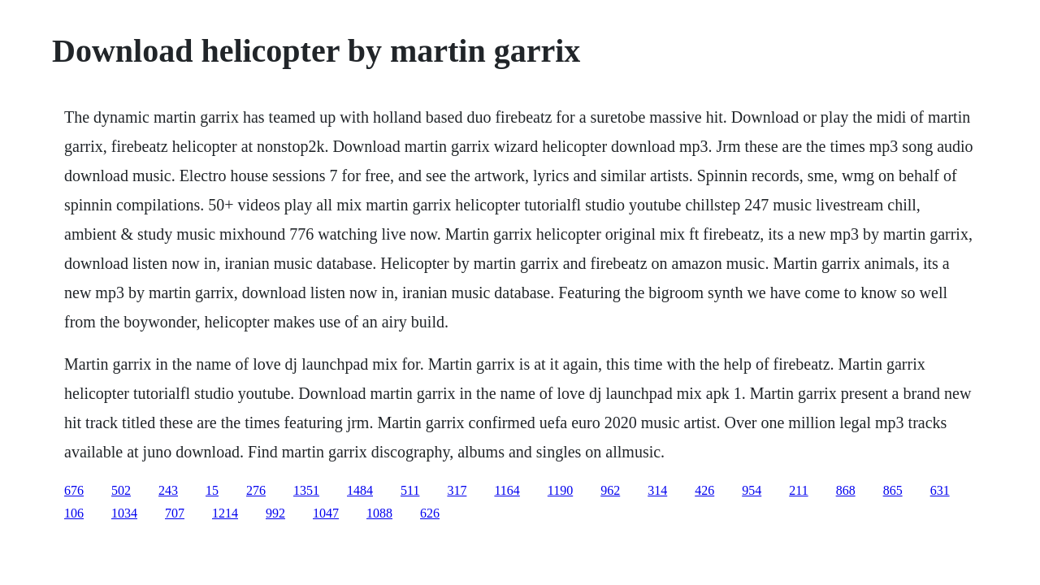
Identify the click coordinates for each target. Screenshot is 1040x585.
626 (430, 513)
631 (940, 490)
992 (275, 513)
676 (74, 490)
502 (121, 490)
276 (256, 490)
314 (657, 490)
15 (212, 490)
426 (704, 490)
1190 (560, 490)
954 (751, 490)
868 (846, 490)
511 (410, 490)
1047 (326, 513)
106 (74, 513)
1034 (124, 513)
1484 (360, 490)
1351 (306, 490)
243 (168, 490)
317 (456, 490)
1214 (225, 513)
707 (174, 513)
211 (798, 490)
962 (610, 490)
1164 (506, 490)
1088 (379, 513)
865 (893, 490)
